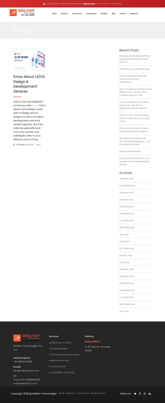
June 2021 (124, 241)
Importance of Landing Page (134, 69)
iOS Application (57, 366)
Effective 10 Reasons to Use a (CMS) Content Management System (134, 161)
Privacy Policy (98, 393)
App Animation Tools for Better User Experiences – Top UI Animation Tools (134, 141)
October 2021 (126, 220)
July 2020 (124, 262)
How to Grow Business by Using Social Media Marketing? (132, 79)
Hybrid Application (59, 360)
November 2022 (127, 185)
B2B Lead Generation (130, 151)
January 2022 (126, 199)
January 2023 (126, 178)
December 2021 (126, 206)
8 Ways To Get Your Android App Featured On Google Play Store (134, 118)
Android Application (60, 342)
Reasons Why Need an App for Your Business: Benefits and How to (134, 59)
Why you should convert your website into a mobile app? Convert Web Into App (135, 92)
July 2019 (124, 311)
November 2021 (127, 213)
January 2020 (126, 276)
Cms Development (58, 348)
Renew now (89, 3)
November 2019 (127, 290)
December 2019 (126, 283)
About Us (70, 393)
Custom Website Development (64, 354)
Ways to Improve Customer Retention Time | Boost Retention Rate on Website (133, 105)
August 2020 (126, 255)
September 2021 (127, 227)
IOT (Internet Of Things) (61, 372)
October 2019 (126, 297)
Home (62, 393)
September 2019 (127, 304)
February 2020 (126, 269)
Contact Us (82, 393)
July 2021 (124, 234)
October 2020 (126, 248)
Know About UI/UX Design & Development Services (29, 84)
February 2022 (126, 192)
